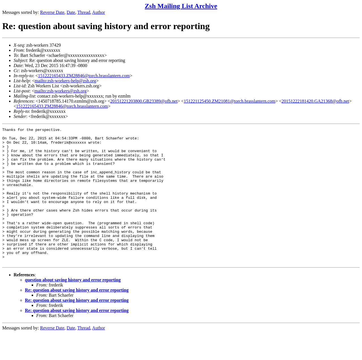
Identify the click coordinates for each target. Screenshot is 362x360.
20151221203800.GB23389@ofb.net (144, 101)
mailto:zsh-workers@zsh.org (60, 91)
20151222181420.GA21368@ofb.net (315, 101)
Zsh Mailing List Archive (181, 6)
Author (98, 12)
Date (71, 12)
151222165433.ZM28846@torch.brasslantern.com (84, 75)
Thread (83, 12)
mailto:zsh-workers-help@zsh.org (65, 80)
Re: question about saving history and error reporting (77, 317)
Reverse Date (52, 12)
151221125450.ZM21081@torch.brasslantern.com (229, 101)
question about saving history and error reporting (73, 307)
